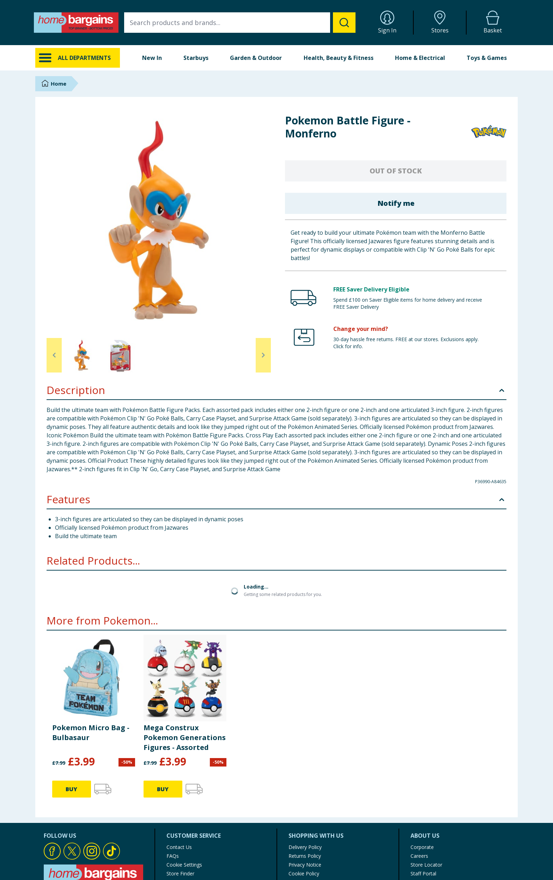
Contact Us (179, 847)
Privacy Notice (304, 864)
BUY (71, 789)
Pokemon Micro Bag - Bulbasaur (90, 732)
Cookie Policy (303, 873)
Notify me (395, 203)
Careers (419, 856)
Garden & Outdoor (256, 58)
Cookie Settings (184, 864)
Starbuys (195, 58)
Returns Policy (304, 856)
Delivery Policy (305, 847)
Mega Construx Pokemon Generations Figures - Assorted (185, 737)
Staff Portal (423, 873)
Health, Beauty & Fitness (338, 58)
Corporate (422, 847)
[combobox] (240, 22)
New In (152, 58)
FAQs (172, 856)
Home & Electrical (420, 58)
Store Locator (426, 864)
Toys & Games (487, 58)
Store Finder (180, 873)
